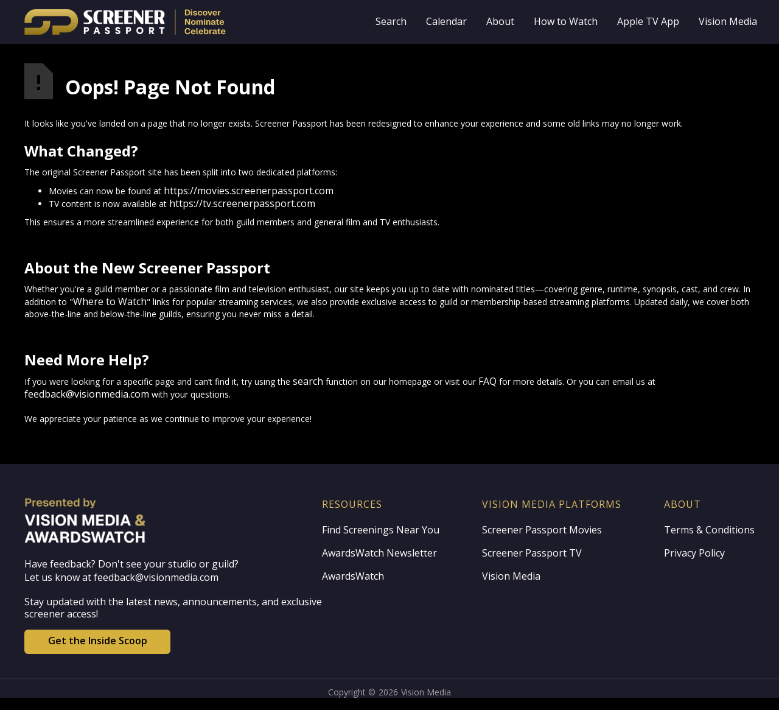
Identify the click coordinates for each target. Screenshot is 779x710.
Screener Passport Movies (542, 530)
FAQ (487, 381)
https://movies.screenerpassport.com (249, 190)
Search (391, 21)
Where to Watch (110, 301)
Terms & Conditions (709, 530)
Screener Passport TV (532, 553)
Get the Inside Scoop (97, 640)
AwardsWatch (353, 576)
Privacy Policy (694, 553)
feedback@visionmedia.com (86, 394)
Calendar (446, 21)
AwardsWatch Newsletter (379, 553)
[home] (159, 22)
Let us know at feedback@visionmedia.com (121, 577)
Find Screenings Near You (380, 530)
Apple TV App (648, 21)
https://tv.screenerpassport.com (242, 203)
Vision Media (728, 21)
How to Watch (566, 21)
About (500, 21)
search (308, 381)
